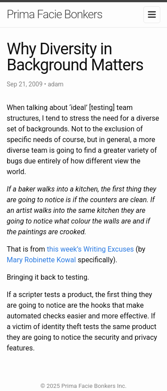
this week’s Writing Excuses (90, 249)
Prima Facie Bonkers (54, 14)
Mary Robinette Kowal (41, 260)
